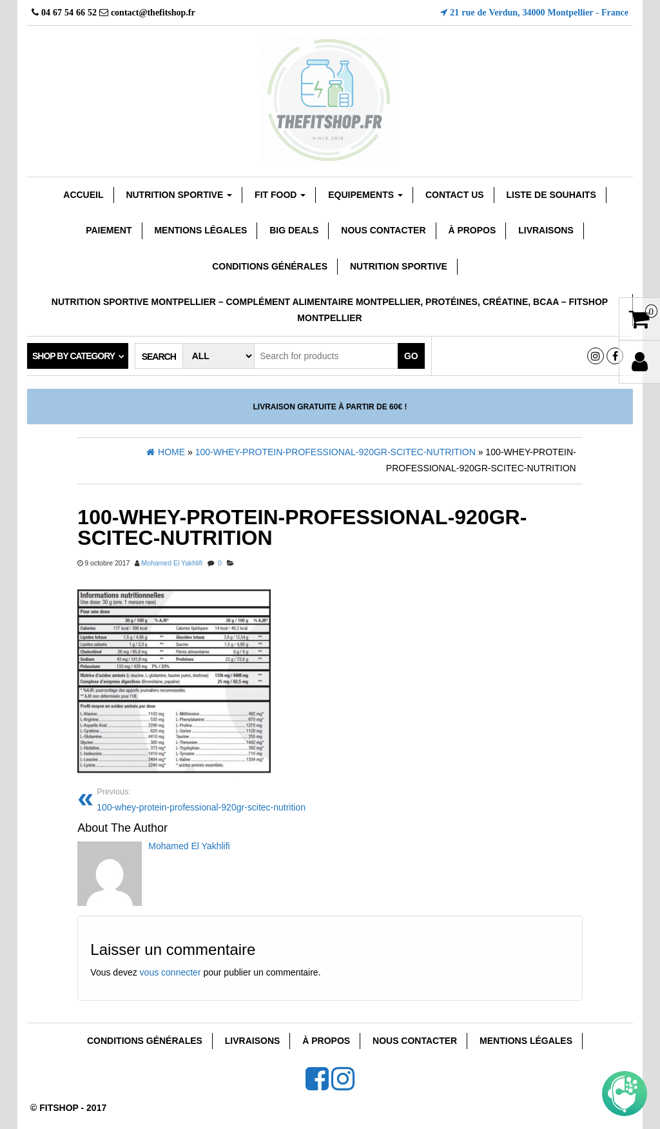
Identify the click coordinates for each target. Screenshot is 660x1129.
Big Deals (293, 230)
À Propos (472, 230)
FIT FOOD (280, 195)
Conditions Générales (269, 266)
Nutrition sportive (179, 195)
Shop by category (73, 356)
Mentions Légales (200, 230)
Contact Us (454, 195)
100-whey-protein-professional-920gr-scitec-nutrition (208, 798)
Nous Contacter (383, 230)
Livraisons (546, 230)
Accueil (83, 195)
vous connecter (170, 972)
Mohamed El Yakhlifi (171, 563)
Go (411, 356)
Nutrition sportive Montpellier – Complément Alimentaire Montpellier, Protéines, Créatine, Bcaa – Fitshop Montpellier (330, 310)
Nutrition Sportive (398, 266)
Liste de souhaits (551, 195)
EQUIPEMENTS (365, 195)
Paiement (108, 230)
